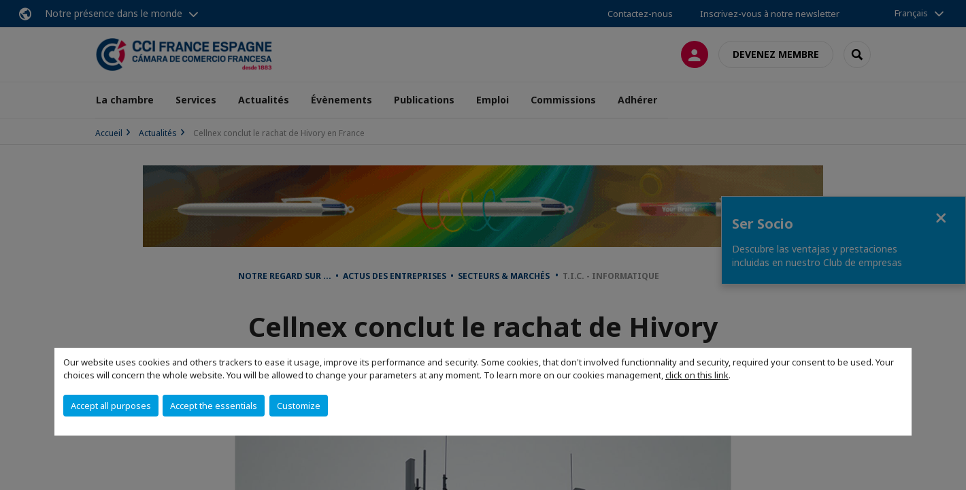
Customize (298, 405)
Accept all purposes (111, 405)
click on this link (697, 375)
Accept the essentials (213, 405)
